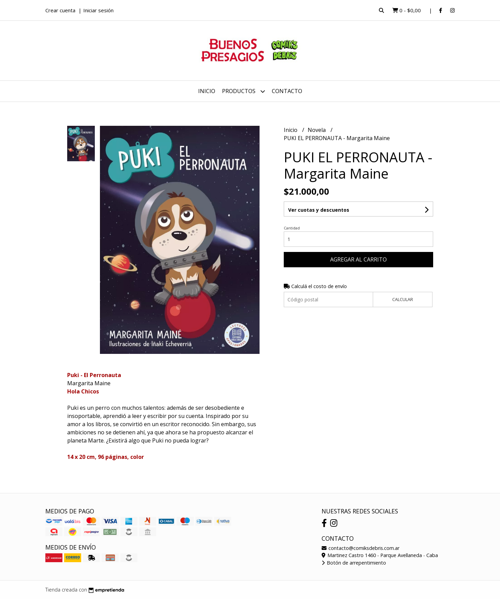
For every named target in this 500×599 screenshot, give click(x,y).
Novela (317, 130)
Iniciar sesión (98, 10)
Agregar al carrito (358, 259)
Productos (243, 91)
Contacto (287, 91)
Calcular (402, 299)
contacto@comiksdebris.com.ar (360, 548)
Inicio (206, 91)
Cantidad (292, 227)
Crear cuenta (60, 10)
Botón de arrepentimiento (354, 562)
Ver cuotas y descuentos (318, 210)
